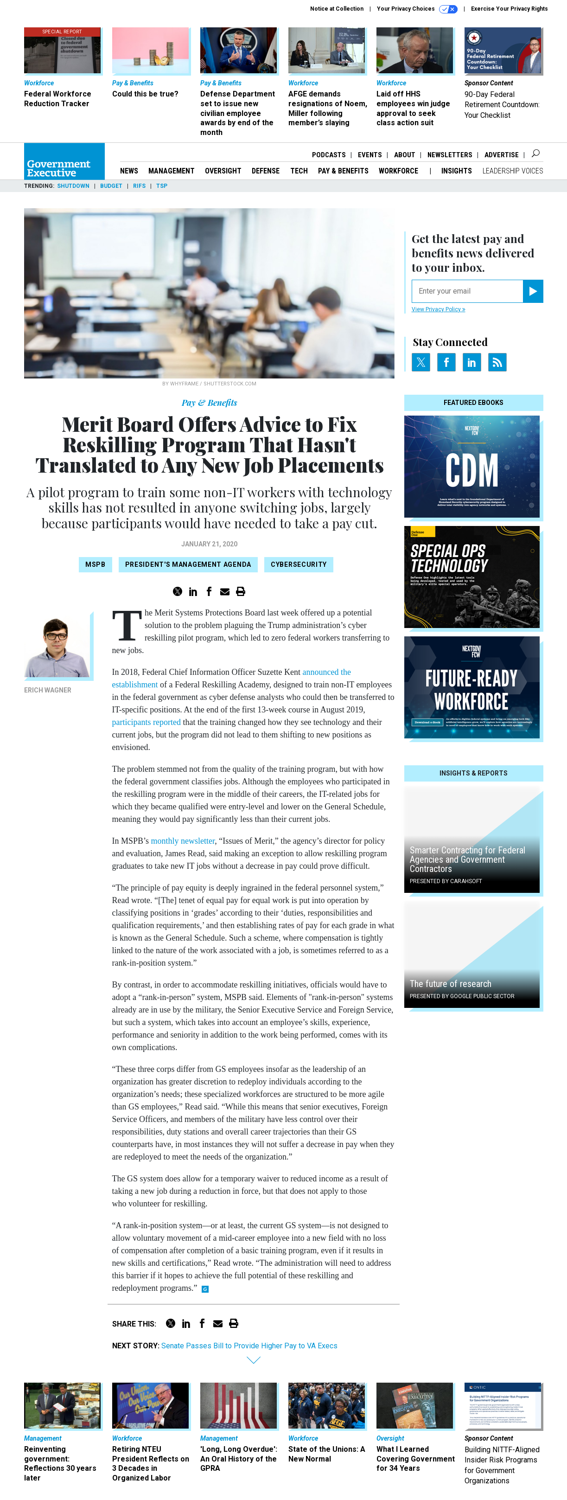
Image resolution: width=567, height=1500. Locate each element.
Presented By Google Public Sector (462, 996)
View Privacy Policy (438, 309)
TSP (161, 186)
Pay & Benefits (343, 171)
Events (370, 155)
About (404, 155)
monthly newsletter (183, 841)
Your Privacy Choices (417, 9)
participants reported (146, 722)
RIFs (139, 186)
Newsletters (449, 155)
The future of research (450, 983)
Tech (299, 171)
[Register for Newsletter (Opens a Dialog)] (533, 291)
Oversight (223, 171)
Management (171, 171)
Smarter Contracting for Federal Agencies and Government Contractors (467, 859)
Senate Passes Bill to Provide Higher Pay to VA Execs (249, 1345)
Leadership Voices (513, 171)
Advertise (501, 155)
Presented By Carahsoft (446, 881)
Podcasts (329, 155)
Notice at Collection (336, 9)
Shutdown (73, 186)
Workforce (399, 171)
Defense (266, 171)
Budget (111, 186)
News (129, 171)
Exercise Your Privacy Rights (509, 9)
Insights (456, 171)
